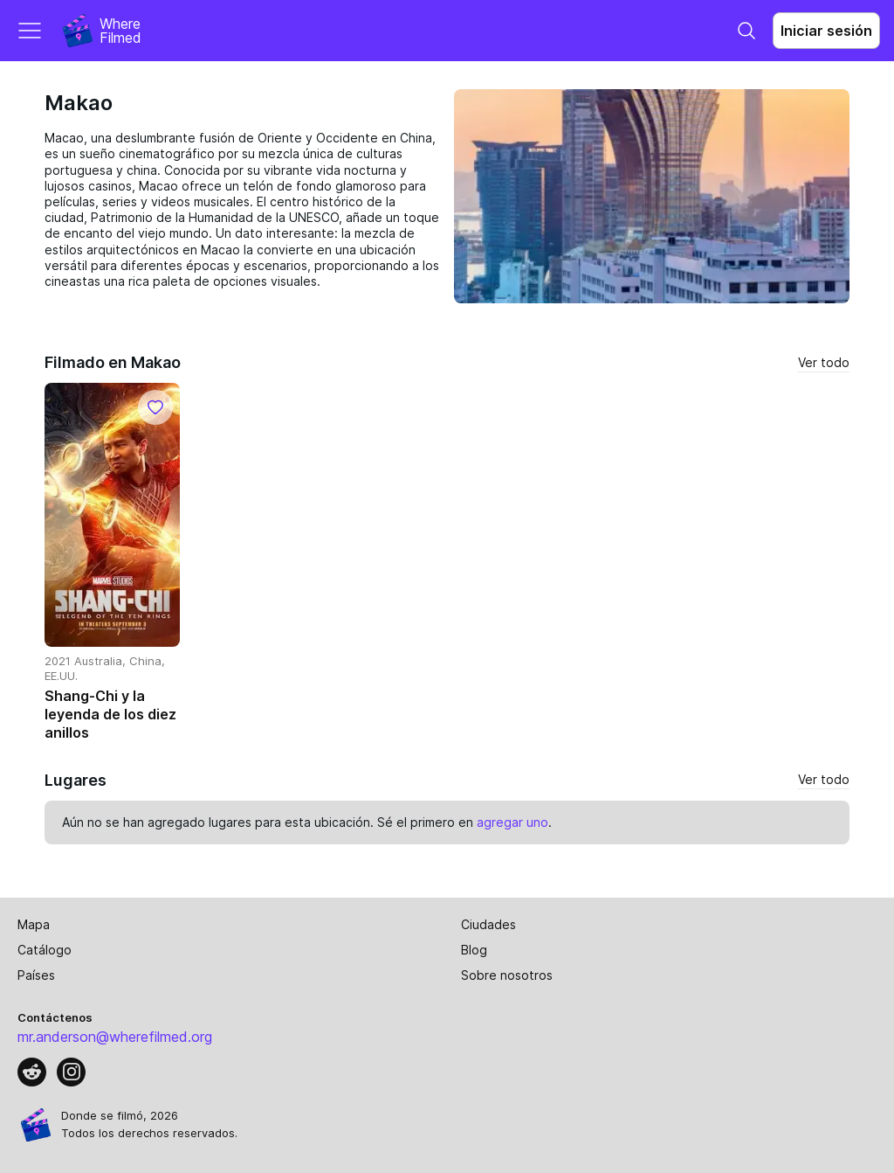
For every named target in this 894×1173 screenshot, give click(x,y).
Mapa (33, 924)
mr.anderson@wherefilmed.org (114, 1036)
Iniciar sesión (826, 30)
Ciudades (488, 924)
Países (36, 975)
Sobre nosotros (507, 975)
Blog (474, 949)
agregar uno (512, 822)
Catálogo (44, 949)
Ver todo (823, 362)
